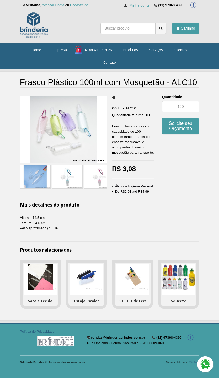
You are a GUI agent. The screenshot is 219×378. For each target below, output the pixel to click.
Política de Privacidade (37, 331)
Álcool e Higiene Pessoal (134, 186)
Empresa (60, 49)
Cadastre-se (79, 5)
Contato (109, 62)
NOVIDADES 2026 (98, 49)
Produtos (130, 49)
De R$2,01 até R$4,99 (132, 191)
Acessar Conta (53, 5)
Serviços (156, 49)
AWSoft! (194, 362)
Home (36, 49)
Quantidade (172, 97)
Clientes (180, 49)
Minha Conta (140, 5)
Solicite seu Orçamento (181, 126)
